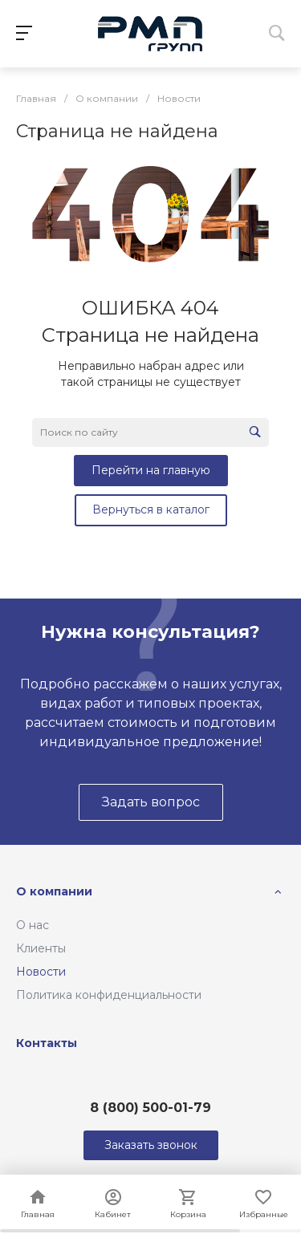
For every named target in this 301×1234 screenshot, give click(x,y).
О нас (32, 925)
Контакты (46, 1043)
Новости (41, 971)
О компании (54, 891)
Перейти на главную (151, 470)
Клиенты (41, 948)
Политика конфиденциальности (108, 995)
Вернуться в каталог (150, 509)
